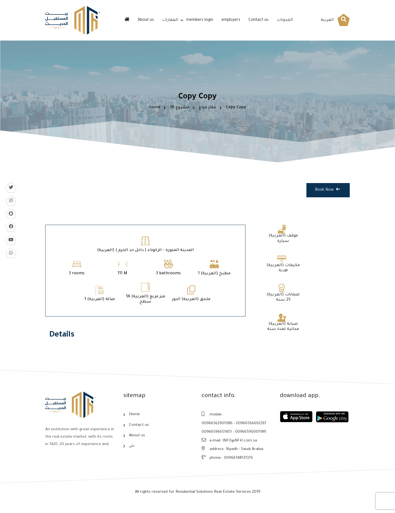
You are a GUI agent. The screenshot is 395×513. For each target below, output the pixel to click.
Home (134, 421)
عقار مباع (207, 111)
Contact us (259, 20)
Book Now (327, 198)
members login (199, 20)
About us (146, 20)
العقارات (170, 20)
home (154, 111)
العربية (327, 20)
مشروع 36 (180, 111)
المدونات (285, 20)
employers (230, 20)
